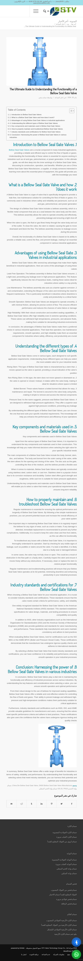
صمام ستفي (43, 97)
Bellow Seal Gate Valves (19, 150)
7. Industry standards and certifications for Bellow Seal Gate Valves (35, 132)
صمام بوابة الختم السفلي (67, 869)
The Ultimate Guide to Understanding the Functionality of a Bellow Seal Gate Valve (43, 91)
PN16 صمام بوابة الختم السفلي (53, 789)
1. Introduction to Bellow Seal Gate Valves (26, 114)
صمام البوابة (72, 853)
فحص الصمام (71, 884)
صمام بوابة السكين (69, 873)
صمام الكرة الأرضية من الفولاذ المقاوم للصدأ (59, 925)
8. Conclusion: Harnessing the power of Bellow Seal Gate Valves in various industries (38, 136)
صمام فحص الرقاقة (69, 904)
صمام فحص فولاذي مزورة (66, 899)
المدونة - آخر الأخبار (67, 21)
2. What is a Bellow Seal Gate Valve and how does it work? (32, 117)
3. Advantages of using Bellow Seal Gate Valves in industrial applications (37, 120)
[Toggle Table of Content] (70, 110)
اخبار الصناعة (60, 24)
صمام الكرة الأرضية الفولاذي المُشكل (62, 929)
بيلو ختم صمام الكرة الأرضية (65, 934)
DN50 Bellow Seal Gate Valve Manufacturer (55, 785)
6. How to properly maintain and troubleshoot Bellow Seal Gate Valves (36, 129)
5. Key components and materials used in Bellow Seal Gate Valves (35, 126)
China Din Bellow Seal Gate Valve (25, 785)
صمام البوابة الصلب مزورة (66, 864)
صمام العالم (72, 914)
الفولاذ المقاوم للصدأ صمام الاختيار (63, 894)
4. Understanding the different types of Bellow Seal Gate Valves (34, 123)
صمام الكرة (72, 826)
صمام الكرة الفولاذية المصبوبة (65, 832)
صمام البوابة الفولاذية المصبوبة (64, 860)
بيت (68, 24)
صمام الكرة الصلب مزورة (66, 837)
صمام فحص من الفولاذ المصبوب (64, 890)
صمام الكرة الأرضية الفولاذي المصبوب (61, 920)
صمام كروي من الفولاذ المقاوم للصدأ (62, 841)
